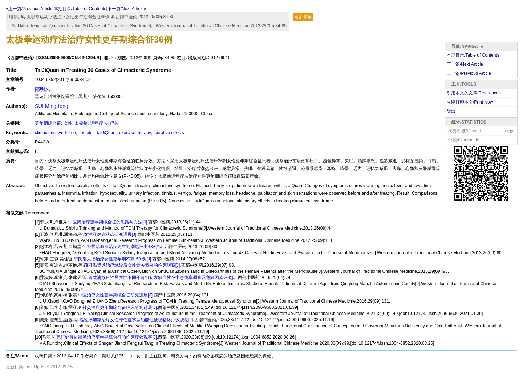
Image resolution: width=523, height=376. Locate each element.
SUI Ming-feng (51, 106)
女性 (68, 123)
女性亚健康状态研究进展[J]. (111, 234)
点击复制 (303, 17)
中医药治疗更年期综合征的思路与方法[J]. (108, 222)
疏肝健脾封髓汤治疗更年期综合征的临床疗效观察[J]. (107, 337)
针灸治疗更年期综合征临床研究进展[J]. (120, 307)
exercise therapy (134, 132)
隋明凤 (42, 89)
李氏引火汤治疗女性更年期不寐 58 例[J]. (113, 259)
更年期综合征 (48, 123)
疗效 (114, 123)
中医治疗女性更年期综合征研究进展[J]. (116, 295)
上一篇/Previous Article (469, 73)
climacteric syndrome (55, 132)
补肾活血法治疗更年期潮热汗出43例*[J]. (126, 246)
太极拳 (81, 123)
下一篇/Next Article (465, 64)
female (85, 132)
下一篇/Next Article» (127, 8)
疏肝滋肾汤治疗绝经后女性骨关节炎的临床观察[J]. (132, 265)
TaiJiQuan (105, 132)
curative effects (169, 132)
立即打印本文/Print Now (470, 102)
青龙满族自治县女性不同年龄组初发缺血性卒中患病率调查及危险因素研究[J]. (163, 277)
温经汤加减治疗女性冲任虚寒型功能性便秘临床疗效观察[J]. (137, 319)
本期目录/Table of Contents (80, 8)
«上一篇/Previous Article (29, 8)
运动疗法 (99, 123)
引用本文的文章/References (474, 93)
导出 (451, 111)
